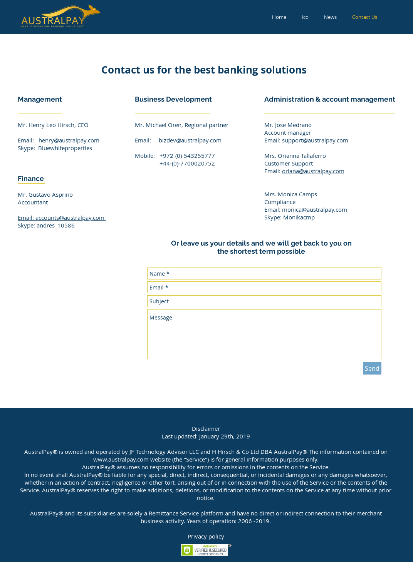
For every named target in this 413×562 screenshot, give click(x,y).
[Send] (372, 368)
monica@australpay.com (314, 209)
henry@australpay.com (69, 140)
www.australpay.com (121, 459)
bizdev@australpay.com (190, 140)
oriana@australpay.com (313, 171)
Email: (28, 140)
